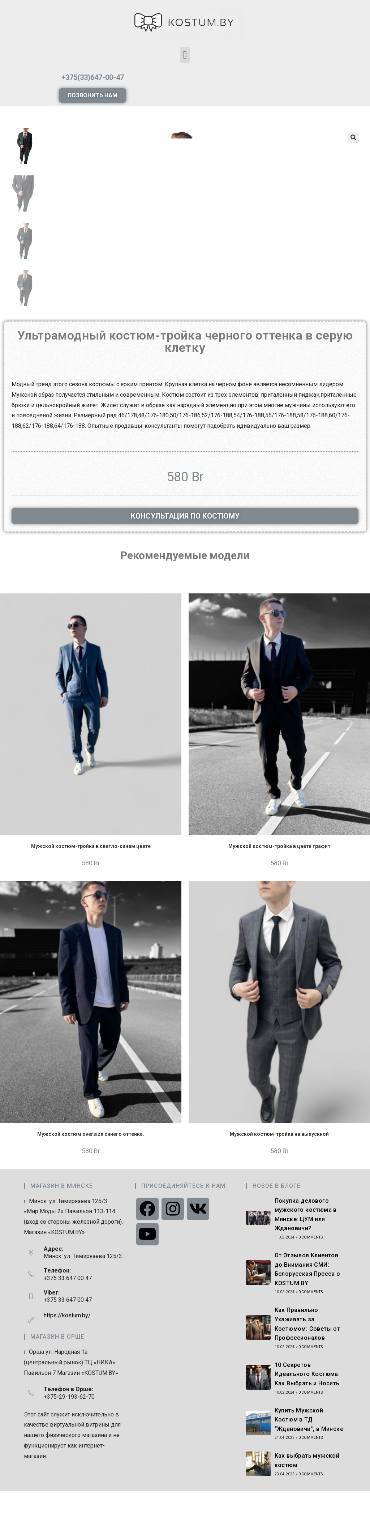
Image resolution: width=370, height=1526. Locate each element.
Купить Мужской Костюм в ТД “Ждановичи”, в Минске (309, 1454)
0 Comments (310, 1272)
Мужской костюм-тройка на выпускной (279, 1169)
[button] (185, 55)
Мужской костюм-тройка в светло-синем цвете (91, 881)
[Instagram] (172, 1244)
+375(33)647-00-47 (92, 77)
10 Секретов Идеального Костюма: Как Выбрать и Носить (307, 1409)
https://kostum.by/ (67, 1350)
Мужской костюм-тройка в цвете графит (279, 881)
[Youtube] (147, 1269)
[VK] (198, 1244)
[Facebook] (147, 1244)
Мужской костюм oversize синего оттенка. (90, 1169)
